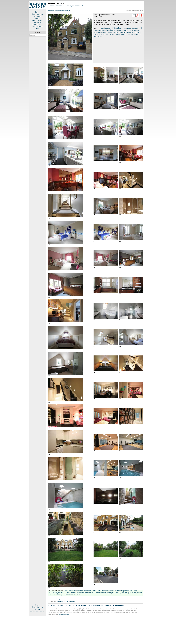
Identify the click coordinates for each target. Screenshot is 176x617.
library (37, 18)
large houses (74, 6)
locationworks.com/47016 (134, 11)
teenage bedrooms (134, 34)
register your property (37, 611)
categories (37, 16)
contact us (37, 22)
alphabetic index (37, 14)
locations (51, 6)
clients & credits (37, 26)
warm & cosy (98, 36)
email (106, 605)
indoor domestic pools (135, 28)
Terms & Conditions (63, 614)
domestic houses (62, 6)
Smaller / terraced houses (66, 601)
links (37, 29)
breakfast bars (105, 28)
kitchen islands (100, 30)
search (37, 609)
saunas (123, 34)
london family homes (110, 32)
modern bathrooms (126, 32)
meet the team (37, 24)
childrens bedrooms (119, 28)
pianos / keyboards (113, 34)
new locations (37, 20)
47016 (82, 6)
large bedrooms (112, 30)
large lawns (98, 32)
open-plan (137, 32)
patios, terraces (99, 34)
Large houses (61, 599)
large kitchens (134, 30)
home (37, 12)
